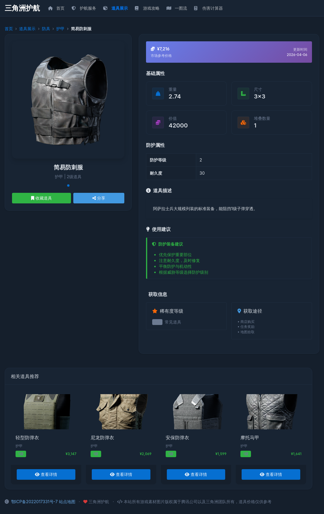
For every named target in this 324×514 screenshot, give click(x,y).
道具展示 (27, 28)
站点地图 (67, 501)
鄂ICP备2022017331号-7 (34, 501)
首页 (9, 28)
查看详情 (46, 474)
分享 (98, 197)
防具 (46, 28)
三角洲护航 (22, 8)
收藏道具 (41, 197)
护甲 (60, 28)
